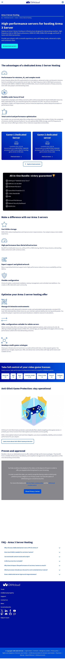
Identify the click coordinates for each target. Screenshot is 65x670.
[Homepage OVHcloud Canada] (2, 17)
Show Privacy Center (32, 491)
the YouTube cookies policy (34, 483)
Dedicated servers (9, 17)
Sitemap (22, 655)
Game (16, 17)
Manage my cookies (45, 651)
